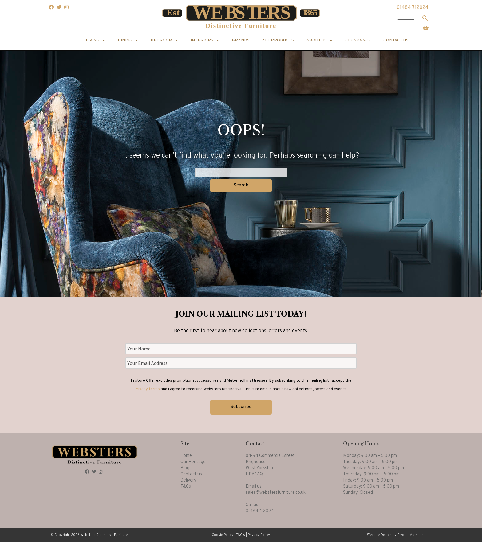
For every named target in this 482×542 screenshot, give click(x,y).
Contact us (396, 40)
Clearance (358, 40)
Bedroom (164, 40)
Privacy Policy (259, 535)
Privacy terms (147, 389)
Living (95, 40)
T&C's (240, 535)
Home (186, 456)
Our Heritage (193, 462)
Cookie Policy (222, 535)
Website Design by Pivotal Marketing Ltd (399, 535)
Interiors (205, 40)
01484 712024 (413, 8)
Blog (184, 468)
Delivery (188, 480)
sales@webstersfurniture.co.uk (276, 493)
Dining (128, 40)
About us (319, 40)
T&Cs (185, 486)
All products (278, 40)
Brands (241, 40)
